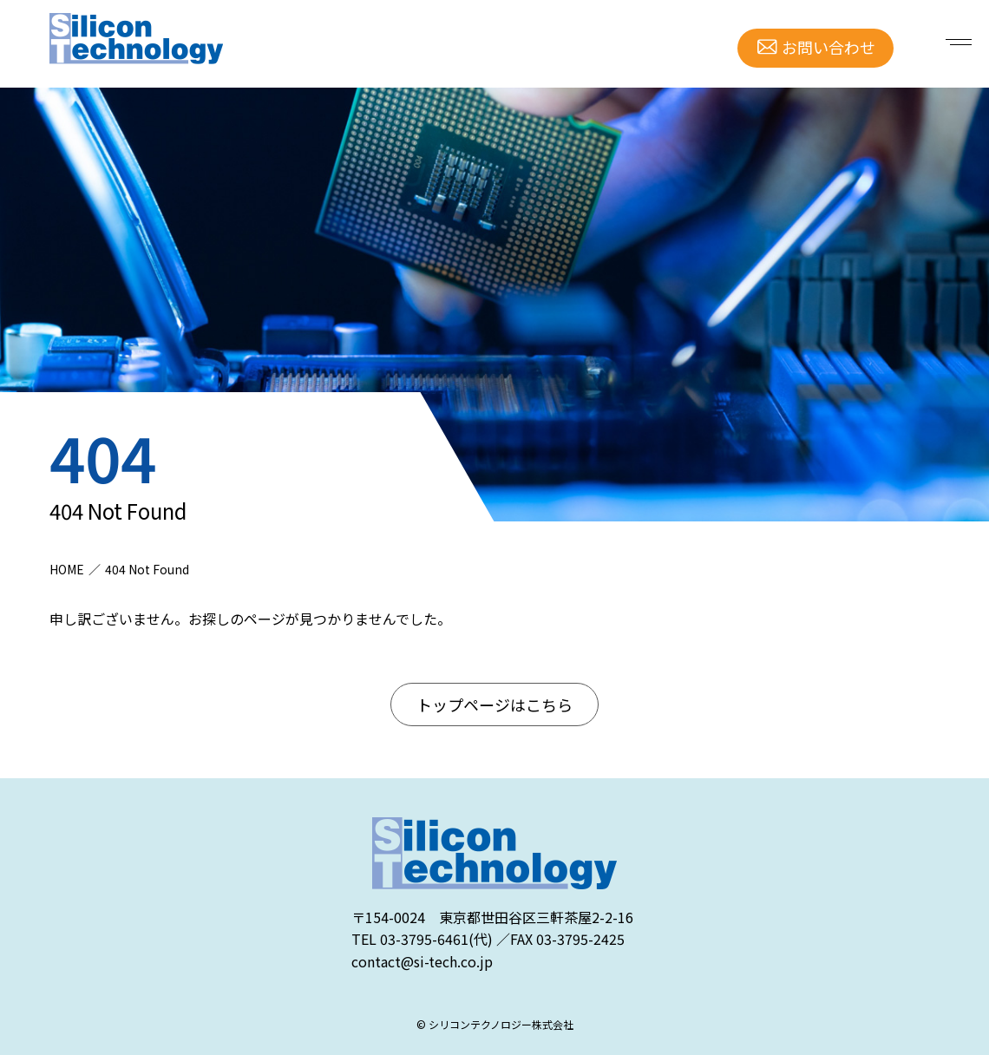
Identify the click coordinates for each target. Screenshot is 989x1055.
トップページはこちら (494, 704)
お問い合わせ (828, 47)
